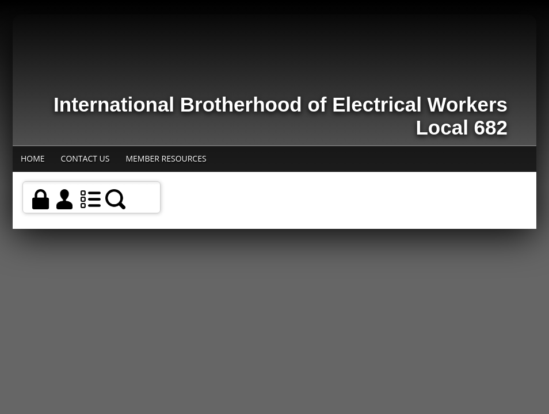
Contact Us (85, 158)
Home (33, 158)
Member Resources (165, 158)
